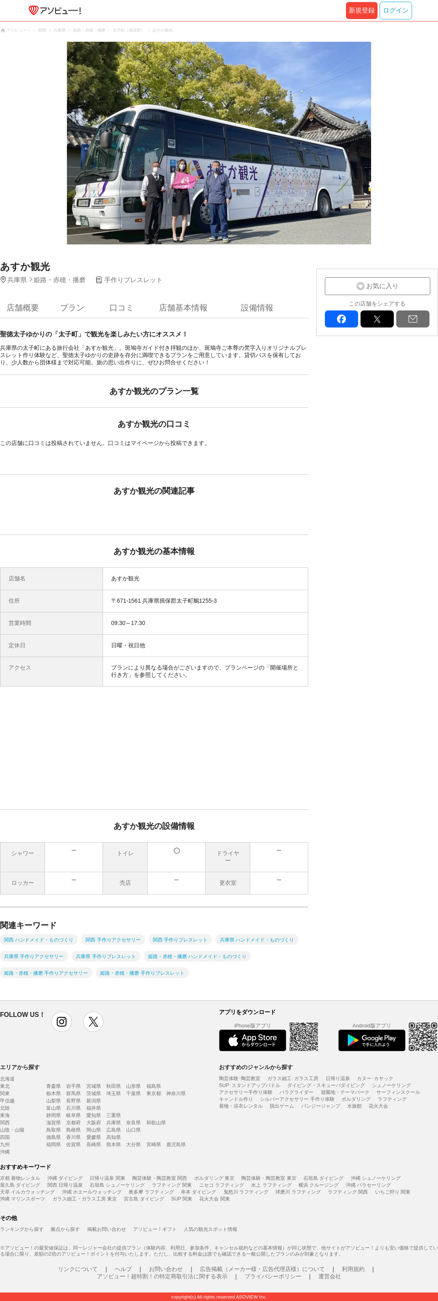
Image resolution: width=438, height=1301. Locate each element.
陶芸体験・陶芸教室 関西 (159, 1178)
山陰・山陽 (12, 1130)
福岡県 (53, 1144)
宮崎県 (153, 1144)
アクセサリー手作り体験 (246, 1092)
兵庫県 (113, 1123)
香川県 (73, 1137)
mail (412, 318)
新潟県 (93, 1101)
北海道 (7, 1079)
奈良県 (133, 1123)
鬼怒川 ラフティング (245, 1192)
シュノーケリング (391, 1085)
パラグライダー (296, 1092)
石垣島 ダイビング (323, 1178)
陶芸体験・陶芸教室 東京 (268, 1178)
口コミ (122, 307)
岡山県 (93, 1130)
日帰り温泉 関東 (107, 1178)
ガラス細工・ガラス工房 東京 (84, 1199)
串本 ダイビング (198, 1192)
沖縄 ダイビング (65, 1178)
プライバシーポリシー (273, 1276)
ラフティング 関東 (172, 1185)
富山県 (53, 1108)
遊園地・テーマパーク (345, 1092)
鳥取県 (53, 1130)
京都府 (73, 1123)
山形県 (133, 1086)
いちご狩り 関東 (392, 1192)
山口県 (133, 1130)
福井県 (93, 1108)
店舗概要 (22, 307)
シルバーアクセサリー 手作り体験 (297, 1099)
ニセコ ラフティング (221, 1185)
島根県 (73, 1130)
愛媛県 (93, 1137)
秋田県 (113, 1086)
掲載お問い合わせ (106, 1229)
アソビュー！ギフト (155, 1229)
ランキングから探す (22, 1229)
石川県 (73, 1108)
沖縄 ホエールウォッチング (92, 1192)
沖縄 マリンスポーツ (22, 1199)
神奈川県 (176, 1093)
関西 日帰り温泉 (65, 1185)
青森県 (53, 1086)
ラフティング (392, 1099)
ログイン (396, 10)
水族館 (354, 1106)
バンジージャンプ (320, 1106)
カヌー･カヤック (375, 1078)
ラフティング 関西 (348, 1192)
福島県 (153, 1086)
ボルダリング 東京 (214, 1178)
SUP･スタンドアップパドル (249, 1085)
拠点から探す (65, 1229)
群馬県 (73, 1093)
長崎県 (93, 1144)
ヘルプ (123, 1269)
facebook (341, 318)
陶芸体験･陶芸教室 (239, 1078)
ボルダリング (356, 1099)
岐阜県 (73, 1115)
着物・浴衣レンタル (241, 1106)
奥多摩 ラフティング (151, 1192)
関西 (5, 1123)
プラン (72, 307)
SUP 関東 (181, 1199)
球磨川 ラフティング (297, 1192)
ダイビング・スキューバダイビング (326, 1085)
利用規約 (353, 1269)
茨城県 (93, 1093)
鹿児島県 (176, 1144)
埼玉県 (113, 1093)
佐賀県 (73, 1144)
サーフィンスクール (398, 1092)
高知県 (113, 1137)
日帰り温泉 (338, 1078)
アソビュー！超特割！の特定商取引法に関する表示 (162, 1276)
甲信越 (7, 1101)
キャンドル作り (236, 1099)
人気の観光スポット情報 (210, 1229)
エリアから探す (20, 1067)
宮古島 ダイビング (144, 1199)
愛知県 (93, 1115)
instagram (62, 1022)
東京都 (153, 1093)
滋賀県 (53, 1123)
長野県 (73, 1101)
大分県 (133, 1144)
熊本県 (113, 1144)
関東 (5, 1093)
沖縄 (5, 1152)
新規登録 (362, 10)
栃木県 (53, 1093)
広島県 (113, 1130)
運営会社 (329, 1276)
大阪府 (93, 1123)
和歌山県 (156, 1123)
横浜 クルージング (318, 1185)
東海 (5, 1115)
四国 (5, 1137)
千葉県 (133, 1093)
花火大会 (378, 1106)
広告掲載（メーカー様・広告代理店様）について (262, 1269)
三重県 (113, 1115)
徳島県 (53, 1137)
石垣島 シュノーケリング (117, 1185)
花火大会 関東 (214, 1199)
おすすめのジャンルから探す (256, 1067)
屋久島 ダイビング (20, 1185)
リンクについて (78, 1269)
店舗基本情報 (183, 307)
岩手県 (73, 1086)
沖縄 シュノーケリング (376, 1178)
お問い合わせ (166, 1269)
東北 (5, 1086)
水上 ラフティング (271, 1185)
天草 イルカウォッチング (27, 1192)
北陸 (5, 1108)
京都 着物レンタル (20, 1178)
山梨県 (53, 1101)
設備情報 (257, 307)
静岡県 (53, 1115)
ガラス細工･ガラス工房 (292, 1078)
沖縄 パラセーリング (368, 1185)
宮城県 (93, 1086)
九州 (5, 1144)
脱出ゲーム (282, 1106)
